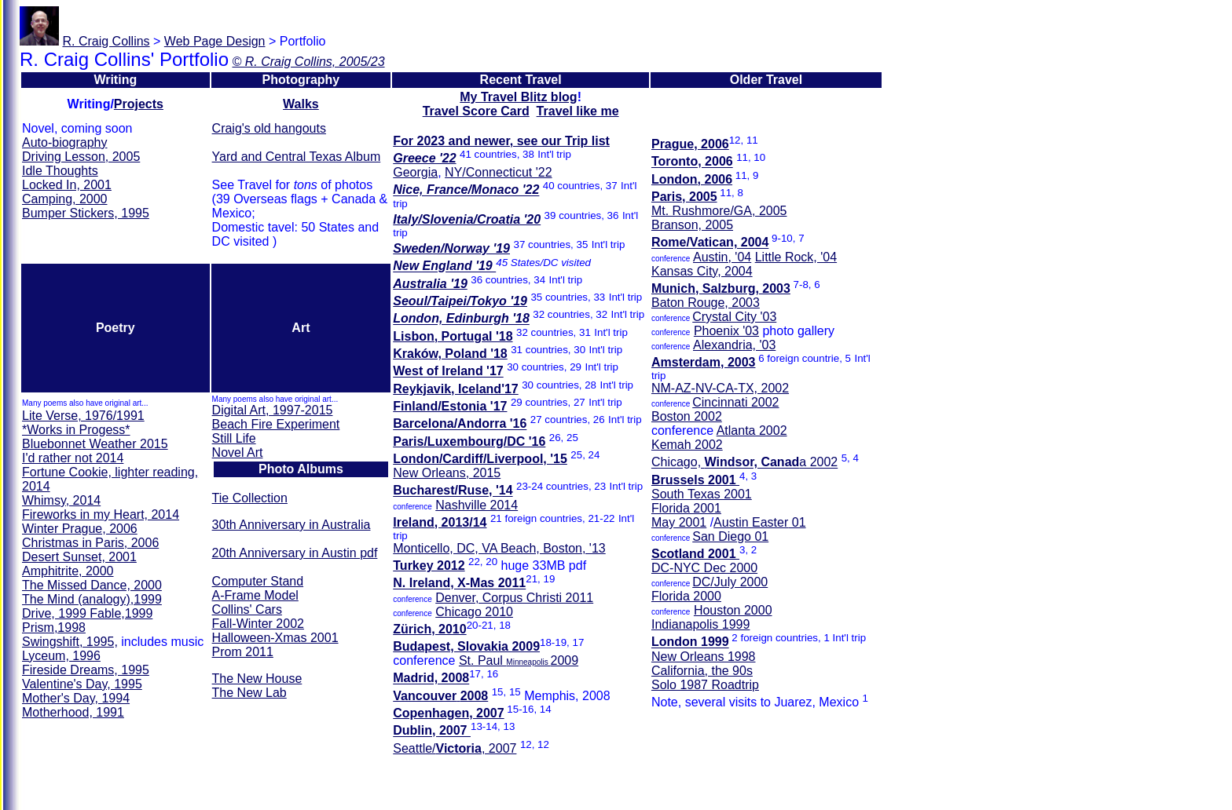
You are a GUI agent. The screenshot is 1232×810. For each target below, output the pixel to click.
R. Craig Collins (105, 41)
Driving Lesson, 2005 (81, 156)
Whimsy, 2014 (61, 500)
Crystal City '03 (734, 316)
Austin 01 (759, 522)
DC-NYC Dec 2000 (704, 568)
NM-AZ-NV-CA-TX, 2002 (720, 388)
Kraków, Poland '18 (450, 353)
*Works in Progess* (76, 429)
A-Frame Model (255, 595)
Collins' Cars (247, 609)
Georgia (415, 172)
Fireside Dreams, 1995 (85, 670)
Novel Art (237, 452)
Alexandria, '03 (734, 345)
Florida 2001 (686, 508)
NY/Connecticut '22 (498, 172)
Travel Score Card (476, 111)
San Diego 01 (730, 536)
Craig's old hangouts (269, 128)
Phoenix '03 (726, 331)
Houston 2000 (733, 610)
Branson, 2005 (692, 225)
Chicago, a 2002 (744, 462)
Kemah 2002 (687, 444)
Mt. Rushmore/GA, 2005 (719, 210)
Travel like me (578, 111)
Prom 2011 (242, 652)
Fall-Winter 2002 (258, 623)
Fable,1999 (121, 613)
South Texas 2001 (701, 494)
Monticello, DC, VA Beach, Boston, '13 (499, 548)
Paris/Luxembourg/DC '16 (469, 441)
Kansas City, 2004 (702, 271)
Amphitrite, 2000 (68, 571)
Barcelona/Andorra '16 (459, 424)
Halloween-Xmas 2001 (275, 637)
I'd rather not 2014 (72, 458)
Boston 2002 (686, 416)
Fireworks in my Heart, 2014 (100, 514)
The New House (257, 678)
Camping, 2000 (65, 199)
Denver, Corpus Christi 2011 (514, 597)
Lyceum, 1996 (61, 655)
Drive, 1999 (56, 613)
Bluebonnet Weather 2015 (95, 444)
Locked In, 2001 (67, 185)
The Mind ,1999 (92, 599)
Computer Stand (258, 581)
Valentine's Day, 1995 (82, 684)
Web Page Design (215, 41)
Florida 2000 (686, 596)
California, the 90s (702, 670)
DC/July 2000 (730, 582)
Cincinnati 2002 (735, 402)
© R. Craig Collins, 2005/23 (308, 61)
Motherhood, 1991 (73, 712)
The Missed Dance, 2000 (92, 585)
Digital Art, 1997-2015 (272, 410)
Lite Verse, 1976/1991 (83, 415)
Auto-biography (65, 142)
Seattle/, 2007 (454, 748)
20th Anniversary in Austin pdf (295, 553)
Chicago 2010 (474, 611)
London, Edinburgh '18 (461, 319)
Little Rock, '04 (796, 257)
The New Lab (249, 692)
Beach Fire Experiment (276, 424)
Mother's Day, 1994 (76, 698)
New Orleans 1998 (703, 656)
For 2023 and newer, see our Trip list (501, 141)
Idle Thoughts (60, 170)
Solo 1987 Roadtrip (705, 684)
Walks (301, 104)
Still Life (234, 438)
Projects (138, 104)
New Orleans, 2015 (446, 473)
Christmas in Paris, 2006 (90, 542)
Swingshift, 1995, (70, 641)
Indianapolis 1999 (700, 624)
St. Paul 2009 (518, 660)
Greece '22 (424, 158)
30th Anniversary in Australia (291, 524)
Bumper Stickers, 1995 (85, 213)
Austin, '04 (722, 257)
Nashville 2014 (476, 505)
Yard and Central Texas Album (296, 156)
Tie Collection (250, 498)
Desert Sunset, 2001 (79, 557)
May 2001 (678, 522)
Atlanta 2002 (752, 430)
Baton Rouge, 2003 (705, 302)
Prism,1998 (54, 627)
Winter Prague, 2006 (80, 528)
